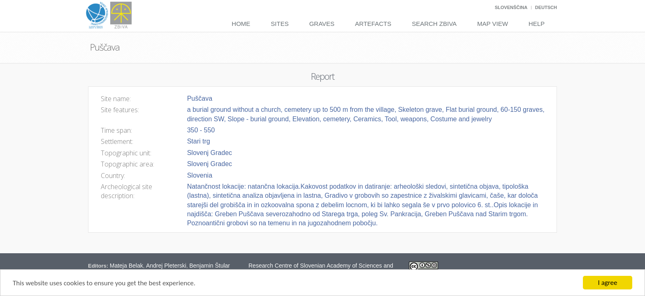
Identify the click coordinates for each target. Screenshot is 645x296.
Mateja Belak (126, 265)
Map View (492, 23)
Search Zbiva (434, 23)
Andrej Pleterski (166, 265)
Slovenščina (511, 7)
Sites (279, 23)
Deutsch (546, 7)
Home (241, 23)
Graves (321, 23)
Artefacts (373, 23)
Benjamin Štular (209, 265)
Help (537, 23)
